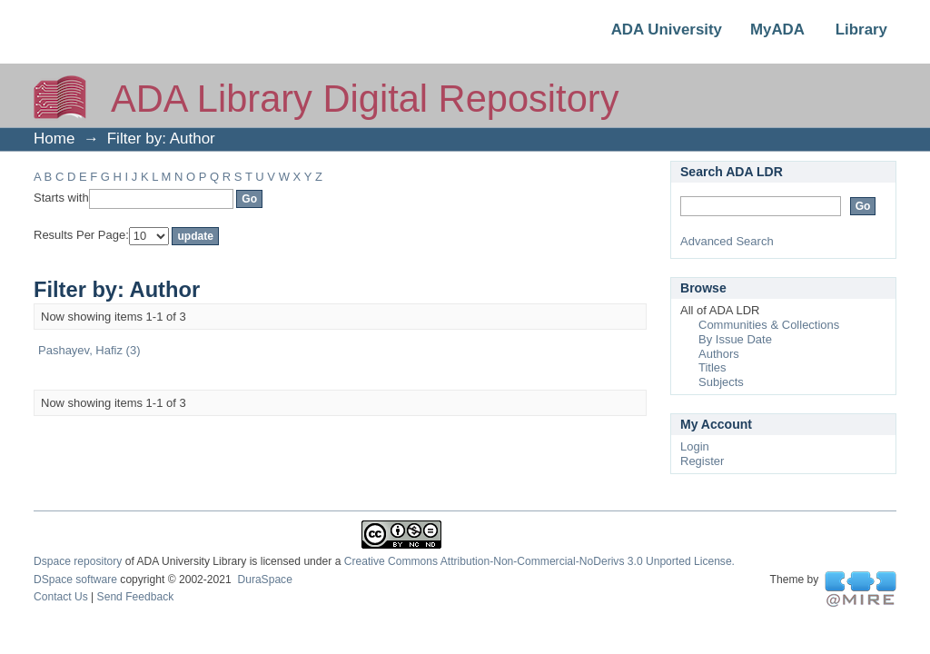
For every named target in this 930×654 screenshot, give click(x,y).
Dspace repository (78, 561)
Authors (718, 354)
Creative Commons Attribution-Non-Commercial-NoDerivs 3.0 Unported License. (539, 561)
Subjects (721, 382)
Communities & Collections (768, 325)
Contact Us (61, 596)
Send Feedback (135, 596)
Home (54, 138)
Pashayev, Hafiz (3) (89, 350)
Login (694, 446)
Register (702, 461)
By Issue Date (735, 339)
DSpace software (75, 579)
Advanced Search (727, 241)
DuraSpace (264, 579)
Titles (712, 367)
